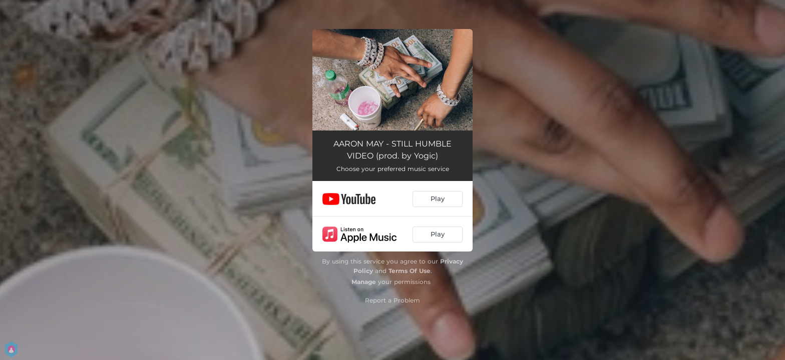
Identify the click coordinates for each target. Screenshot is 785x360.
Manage (363, 282)
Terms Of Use (409, 270)
